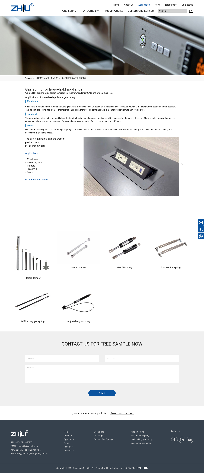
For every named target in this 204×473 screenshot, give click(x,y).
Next (182, 164)
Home (66, 432)
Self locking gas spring (141, 439)
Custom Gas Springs (103, 439)
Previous (80, 164)
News (66, 443)
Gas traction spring (140, 435)
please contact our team (122, 413)
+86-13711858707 (23, 442)
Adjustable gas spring (141, 443)
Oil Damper (99, 435)
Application (69, 439)
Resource (68, 447)
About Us (68, 435)
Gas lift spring (137, 432)
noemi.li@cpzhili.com (28, 446)
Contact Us (69, 450)
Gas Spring (99, 432)
